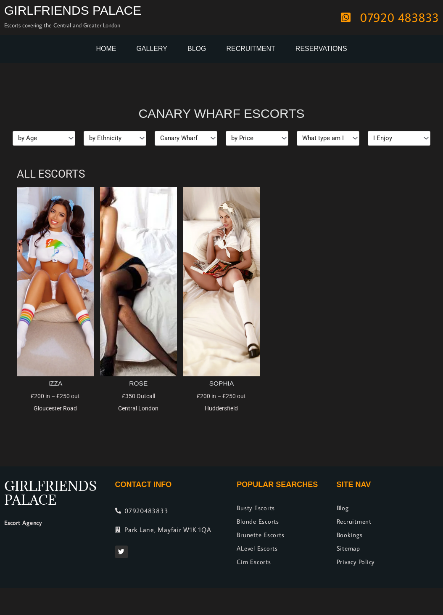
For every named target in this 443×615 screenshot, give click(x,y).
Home (106, 48)
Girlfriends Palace (72, 10)
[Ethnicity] (115, 138)
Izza (55, 383)
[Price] (257, 138)
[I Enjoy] (399, 138)
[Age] (44, 138)
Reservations (321, 48)
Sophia (221, 383)
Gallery (151, 48)
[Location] (186, 138)
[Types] (328, 138)
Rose (138, 383)
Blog (196, 48)
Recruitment (250, 48)
